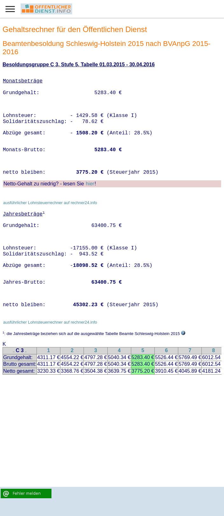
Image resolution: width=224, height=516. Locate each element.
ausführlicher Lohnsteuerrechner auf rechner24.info (50, 202)
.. (14, 351)
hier (90, 183)
